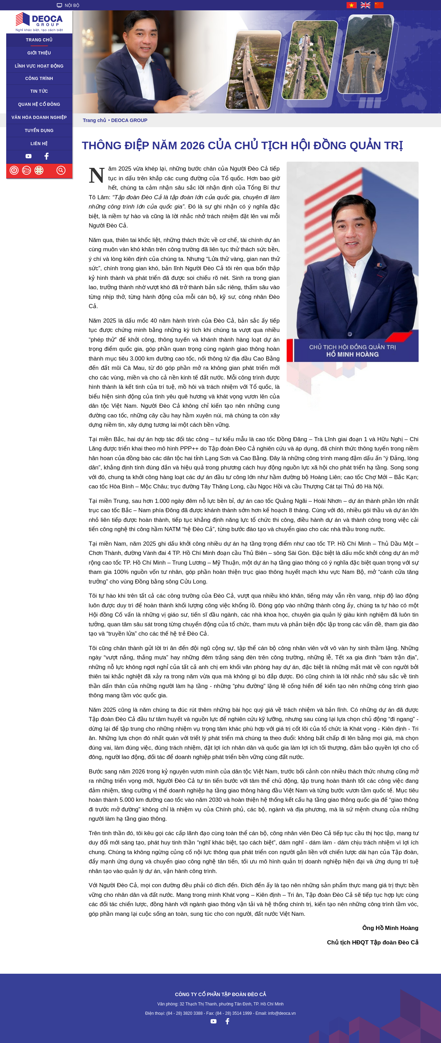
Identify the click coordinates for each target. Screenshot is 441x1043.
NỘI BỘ (68, 5)
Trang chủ (39, 40)
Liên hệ (39, 143)
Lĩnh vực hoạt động (39, 66)
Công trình (39, 78)
